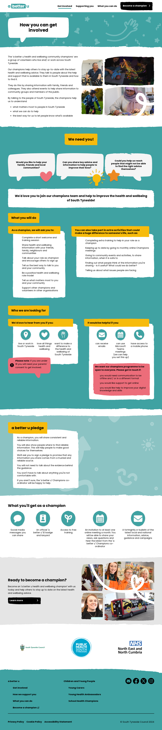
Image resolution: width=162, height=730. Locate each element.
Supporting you (82, 6)
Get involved (61, 6)
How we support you (24, 694)
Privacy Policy (16, 721)
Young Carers (76, 687)
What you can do (105, 6)
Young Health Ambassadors (85, 694)
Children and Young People (79, 681)
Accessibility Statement (58, 721)
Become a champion (25, 707)
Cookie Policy (34, 721)
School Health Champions (83, 700)
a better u (13, 681)
